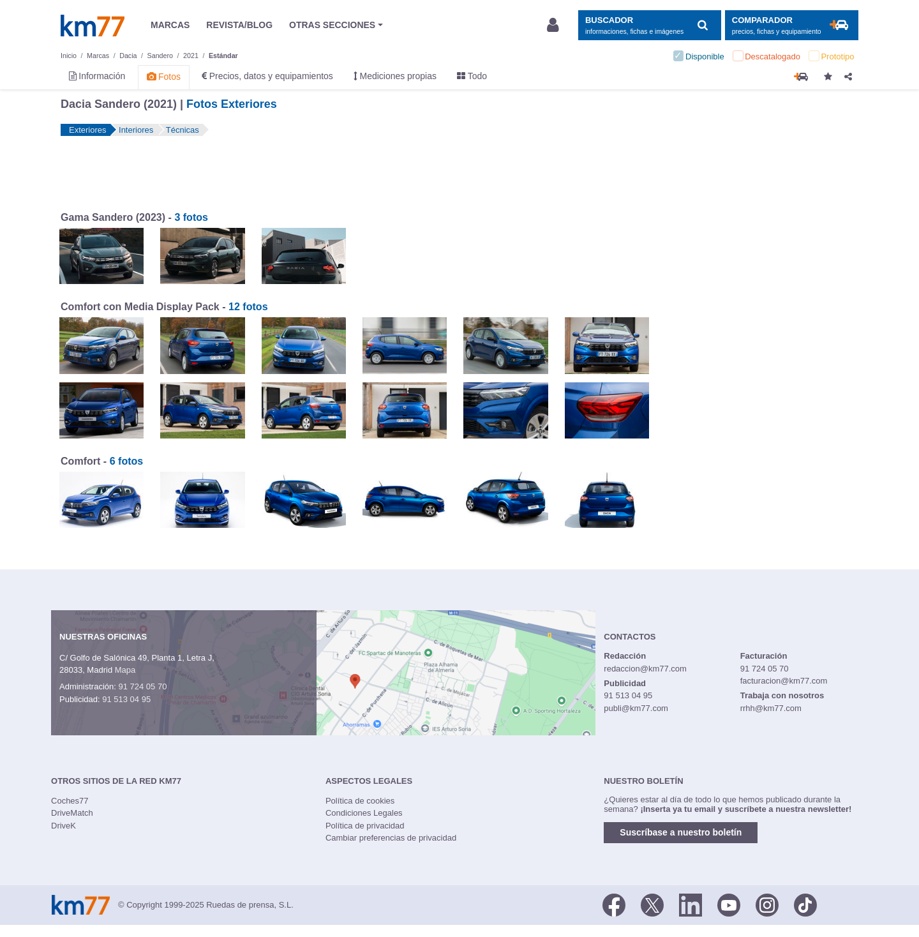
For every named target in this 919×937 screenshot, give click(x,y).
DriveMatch (72, 813)
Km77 (92, 25)
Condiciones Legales (364, 813)
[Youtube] (728, 904)
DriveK (63, 825)
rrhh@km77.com (771, 708)
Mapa (125, 670)
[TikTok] (805, 904)
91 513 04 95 (126, 699)
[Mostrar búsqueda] (649, 25)
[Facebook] (613, 904)
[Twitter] (652, 904)
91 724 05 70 (142, 686)
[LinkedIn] (690, 904)
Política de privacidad (365, 825)
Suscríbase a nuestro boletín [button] (681, 832)
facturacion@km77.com (784, 681)
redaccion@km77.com (645, 668)
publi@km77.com (636, 708)
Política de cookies (359, 801)
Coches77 (70, 801)
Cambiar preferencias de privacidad (390, 838)
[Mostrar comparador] (791, 25)
